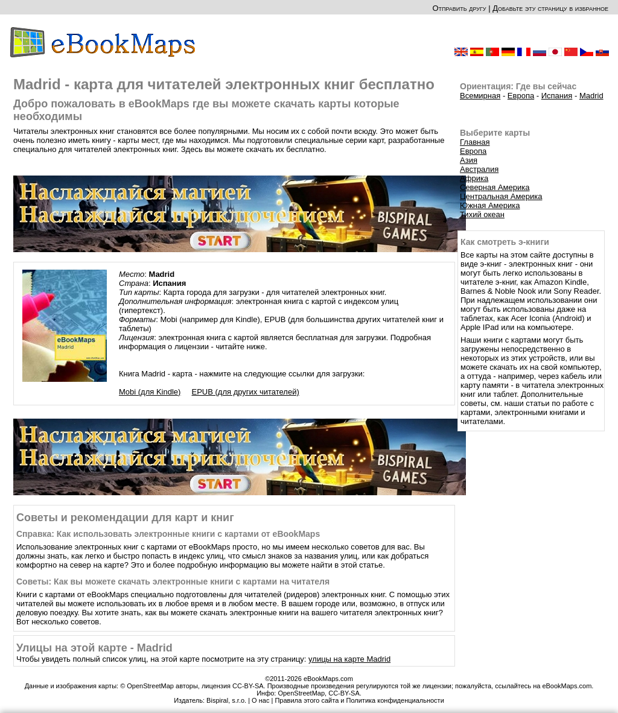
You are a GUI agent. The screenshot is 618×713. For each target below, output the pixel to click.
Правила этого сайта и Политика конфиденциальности (359, 700)
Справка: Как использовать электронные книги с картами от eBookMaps (168, 534)
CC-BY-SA (344, 693)
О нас (260, 700)
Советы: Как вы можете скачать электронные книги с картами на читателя (173, 581)
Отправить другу (459, 8)
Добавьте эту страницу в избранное (550, 8)
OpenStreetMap (301, 693)
